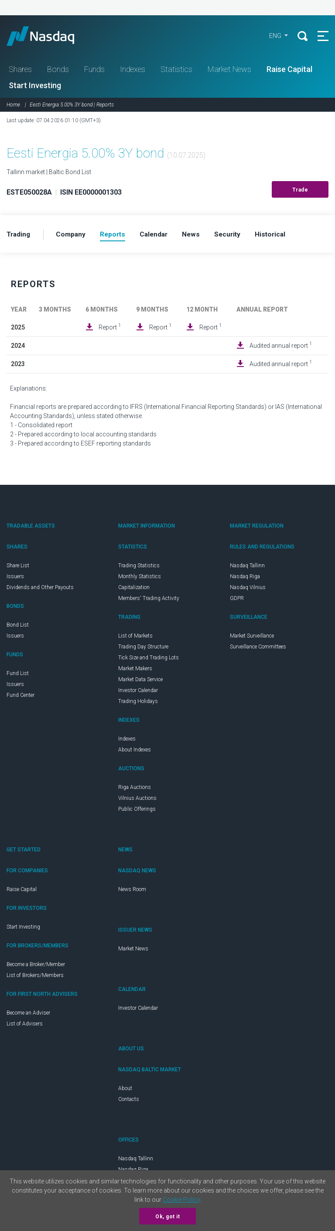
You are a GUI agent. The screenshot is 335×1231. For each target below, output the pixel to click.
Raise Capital (289, 71)
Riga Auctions (134, 790)
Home (13, 107)
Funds (94, 71)
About (125, 1091)
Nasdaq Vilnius (248, 590)
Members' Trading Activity (148, 601)
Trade (300, 192)
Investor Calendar (138, 693)
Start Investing (35, 87)
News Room (132, 892)
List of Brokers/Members (35, 978)
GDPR (237, 601)
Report (110, 329)
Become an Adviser (28, 1015)
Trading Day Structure (143, 649)
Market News (229, 71)
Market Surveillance (252, 638)
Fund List (18, 676)
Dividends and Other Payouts (40, 590)
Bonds (58, 71)
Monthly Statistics (139, 579)
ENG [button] (273, 37)
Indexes (132, 71)
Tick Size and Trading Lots (148, 660)
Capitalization (134, 590)
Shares (20, 71)
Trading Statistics (139, 568)
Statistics (176, 71)
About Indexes (134, 752)
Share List (18, 568)
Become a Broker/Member (36, 967)
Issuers (15, 579)
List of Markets (135, 638)
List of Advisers (25, 1026)
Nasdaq (52, 37)
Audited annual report (281, 348)
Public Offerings (137, 812)
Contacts (128, 1102)
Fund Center (20, 698)
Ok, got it (167, 1217)
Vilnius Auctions (137, 801)
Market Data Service (140, 682)
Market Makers (135, 671)
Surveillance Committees (258, 649)
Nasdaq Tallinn (247, 568)
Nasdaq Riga (245, 579)
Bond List (18, 627)
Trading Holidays (138, 704)
